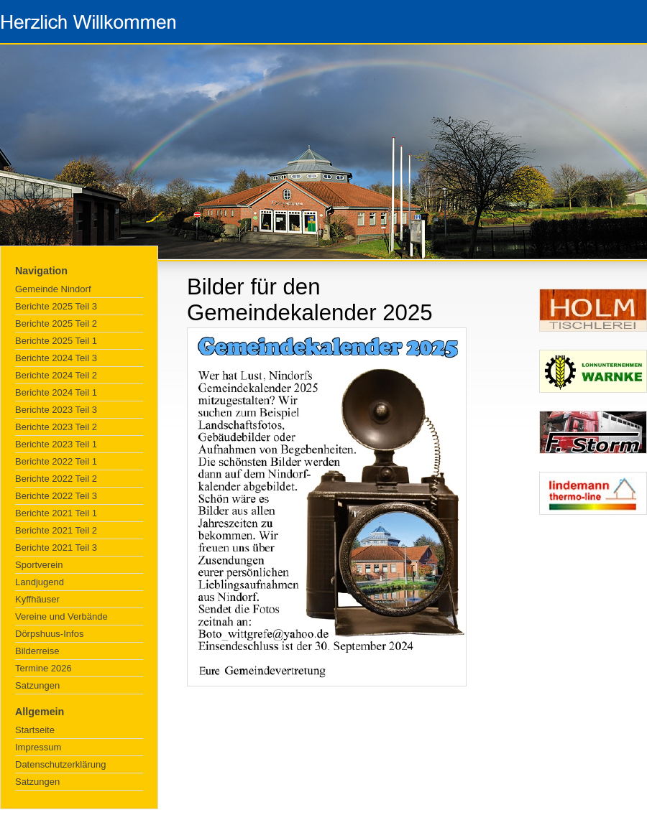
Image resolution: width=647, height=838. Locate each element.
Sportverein (39, 564)
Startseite (35, 730)
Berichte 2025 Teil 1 (56, 340)
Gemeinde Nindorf (53, 289)
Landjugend (39, 582)
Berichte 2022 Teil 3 (56, 495)
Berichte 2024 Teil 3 (56, 358)
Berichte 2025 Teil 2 (56, 323)
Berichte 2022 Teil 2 (56, 478)
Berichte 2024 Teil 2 (56, 375)
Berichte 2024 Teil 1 (56, 392)
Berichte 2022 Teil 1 (56, 461)
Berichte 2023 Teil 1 (56, 444)
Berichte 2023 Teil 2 (56, 427)
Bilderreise (37, 651)
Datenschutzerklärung (60, 764)
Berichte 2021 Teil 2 (56, 530)
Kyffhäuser (37, 599)
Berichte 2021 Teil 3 (56, 547)
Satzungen (37, 685)
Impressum (38, 747)
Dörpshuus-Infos (49, 633)
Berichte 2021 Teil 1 (56, 513)
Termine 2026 (43, 668)
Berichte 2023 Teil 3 (56, 409)
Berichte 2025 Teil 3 (56, 306)
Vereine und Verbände (61, 616)
